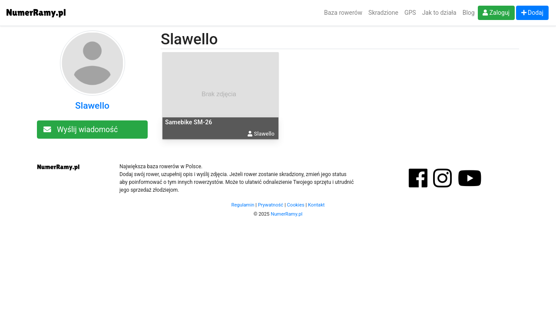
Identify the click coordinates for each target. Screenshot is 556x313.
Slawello (92, 105)
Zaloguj (496, 12)
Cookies (295, 205)
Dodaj (532, 12)
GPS (410, 12)
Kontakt (316, 205)
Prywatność (271, 205)
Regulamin (243, 205)
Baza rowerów (343, 12)
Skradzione (383, 12)
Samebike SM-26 (188, 122)
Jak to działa (439, 12)
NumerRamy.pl (286, 214)
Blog (469, 12)
